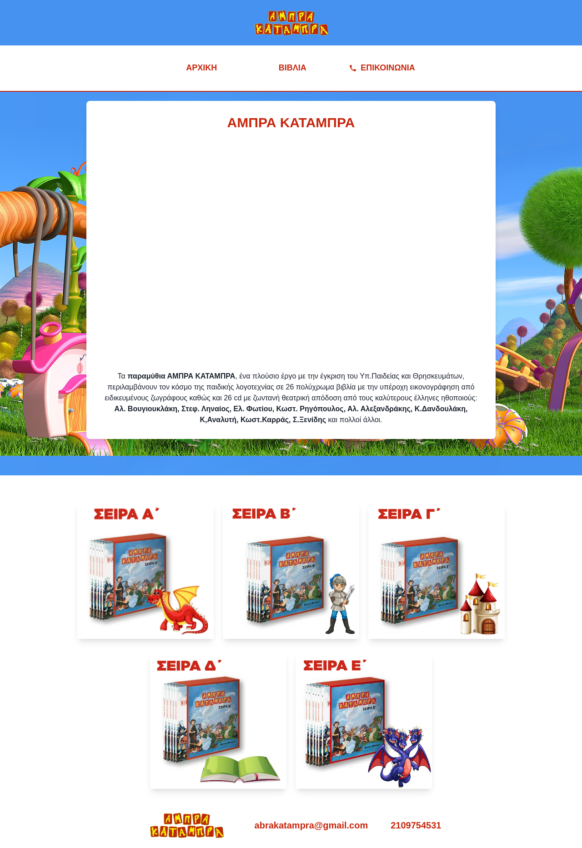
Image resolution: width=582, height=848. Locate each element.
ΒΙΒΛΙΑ (292, 67)
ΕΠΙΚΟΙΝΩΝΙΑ (382, 67)
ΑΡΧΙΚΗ (201, 67)
